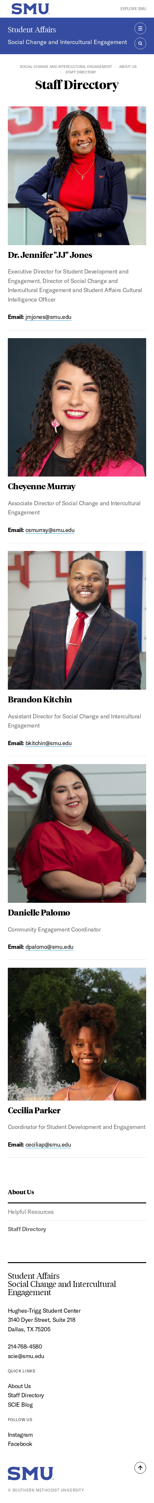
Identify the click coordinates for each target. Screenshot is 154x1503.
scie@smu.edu (26, 1356)
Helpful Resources (31, 1211)
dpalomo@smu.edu (49, 946)
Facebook (20, 1444)
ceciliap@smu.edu (48, 1144)
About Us (128, 66)
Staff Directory (27, 1229)
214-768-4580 (25, 1346)
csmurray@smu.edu (50, 530)
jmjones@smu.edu (48, 317)
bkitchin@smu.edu (48, 743)
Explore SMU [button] (133, 8)
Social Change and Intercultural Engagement (67, 42)
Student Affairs (32, 29)
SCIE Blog (20, 1404)
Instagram (20, 1434)
